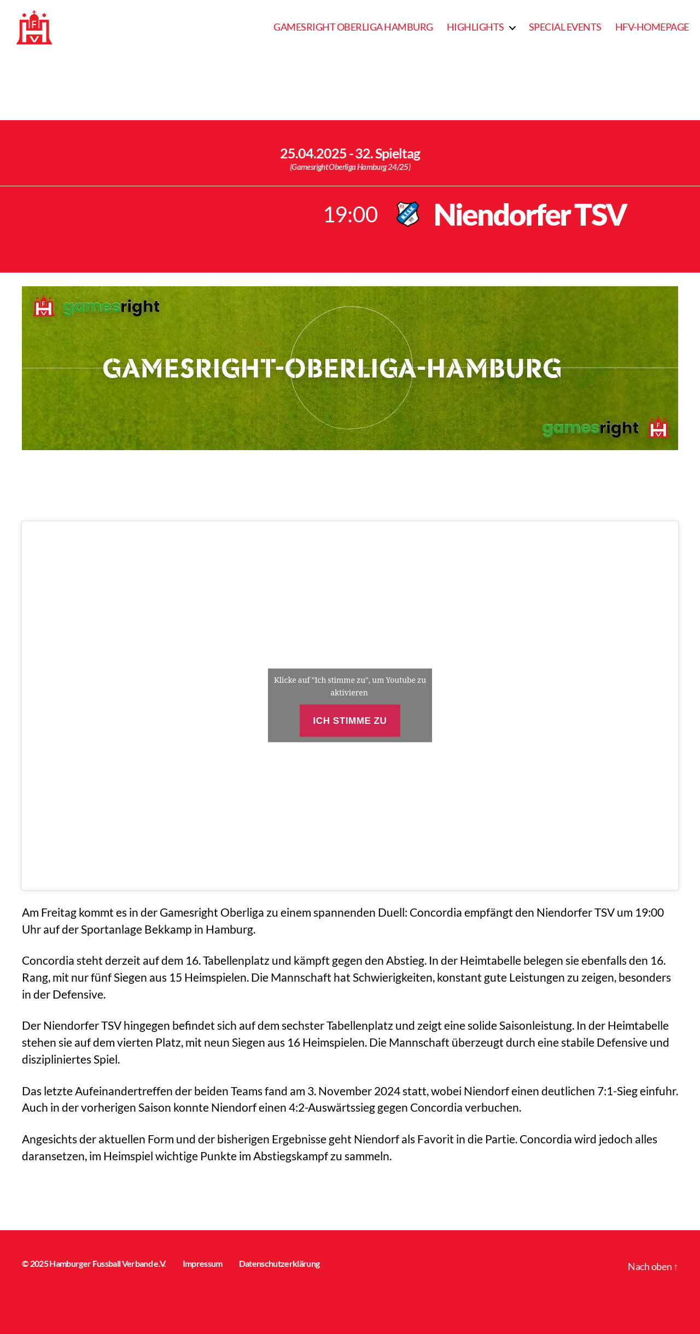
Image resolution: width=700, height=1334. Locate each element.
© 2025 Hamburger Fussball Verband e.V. (94, 1263)
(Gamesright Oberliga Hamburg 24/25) (350, 167)
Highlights (475, 27)
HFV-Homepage (652, 27)
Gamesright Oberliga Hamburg (353, 27)
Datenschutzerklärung (279, 1263)
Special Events (565, 27)
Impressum (203, 1263)
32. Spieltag (387, 153)
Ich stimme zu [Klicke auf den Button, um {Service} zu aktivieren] (350, 721)
